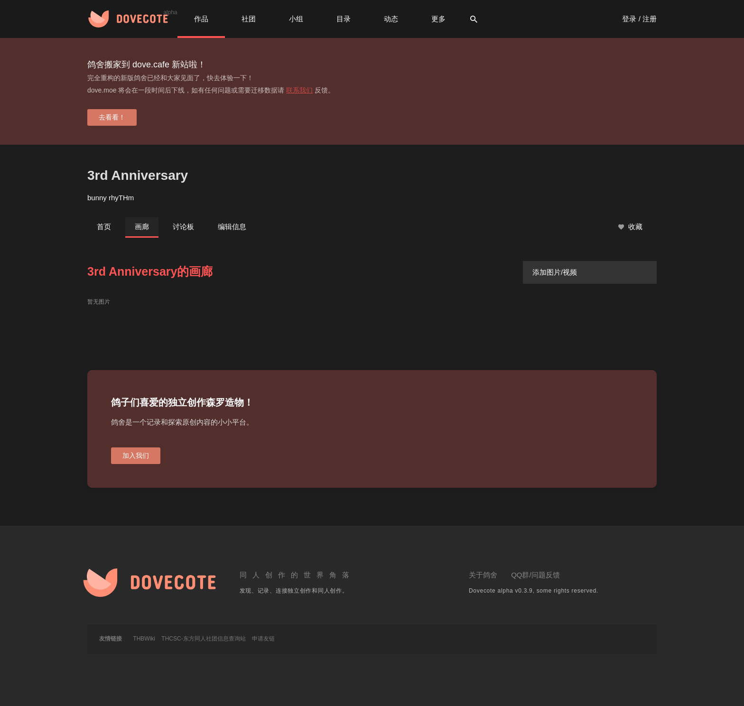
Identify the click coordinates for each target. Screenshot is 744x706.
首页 (104, 227)
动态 (391, 19)
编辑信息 (232, 227)
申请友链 (263, 638)
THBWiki (144, 638)
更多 (438, 19)
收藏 (630, 227)
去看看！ (112, 117)
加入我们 (135, 455)
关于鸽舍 (483, 575)
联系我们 (299, 90)
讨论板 (183, 227)
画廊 (142, 227)
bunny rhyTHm (110, 198)
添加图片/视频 (554, 272)
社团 (249, 19)
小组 (296, 19)
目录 (343, 19)
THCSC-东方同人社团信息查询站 (203, 638)
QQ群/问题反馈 (535, 575)
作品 (201, 19)
